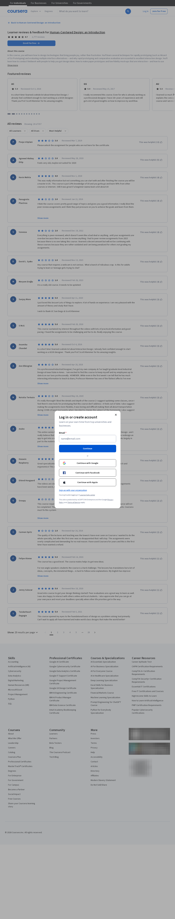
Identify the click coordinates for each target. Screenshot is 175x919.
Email (63, 432)
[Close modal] (116, 415)
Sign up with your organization (73, 490)
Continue (87, 448)
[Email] (87, 438)
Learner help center (87, 495)
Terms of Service (74, 502)
